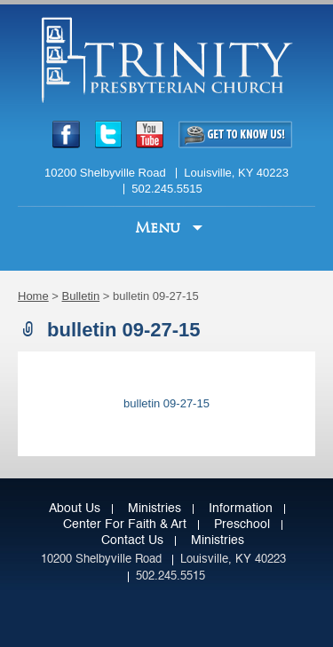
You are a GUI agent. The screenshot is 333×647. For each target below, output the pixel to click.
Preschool (242, 524)
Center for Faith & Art (124, 524)
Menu (160, 227)
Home (33, 296)
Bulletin (81, 296)
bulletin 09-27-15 (166, 403)
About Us (74, 508)
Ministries (154, 508)
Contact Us (132, 540)
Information (241, 508)
